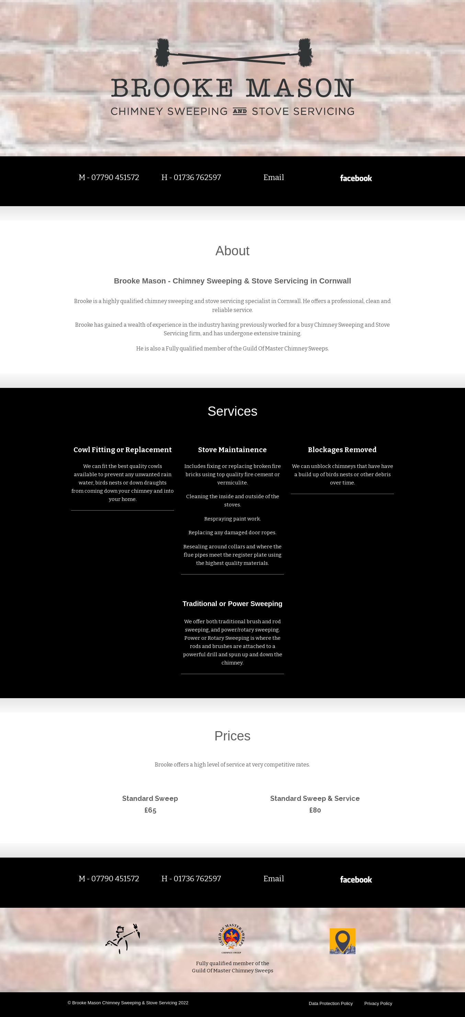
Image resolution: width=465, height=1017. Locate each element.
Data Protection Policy (331, 1003)
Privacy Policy (378, 1003)
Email (273, 177)
